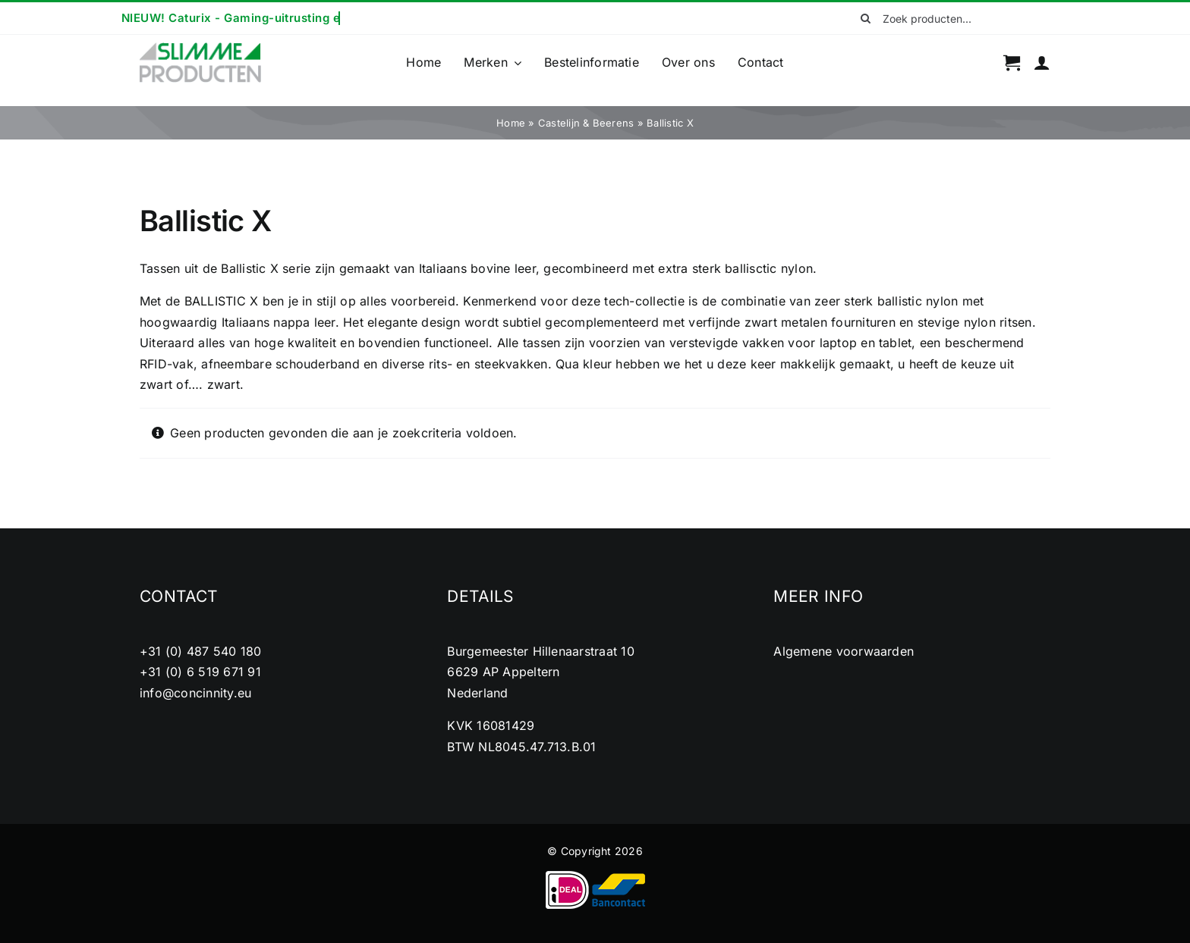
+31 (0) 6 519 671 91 (200, 671)
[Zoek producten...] (950, 18)
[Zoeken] (866, 18)
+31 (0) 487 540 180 (201, 651)
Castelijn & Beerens (586, 123)
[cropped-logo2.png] (200, 47)
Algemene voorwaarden (843, 651)
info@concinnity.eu (195, 692)
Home (510, 123)
